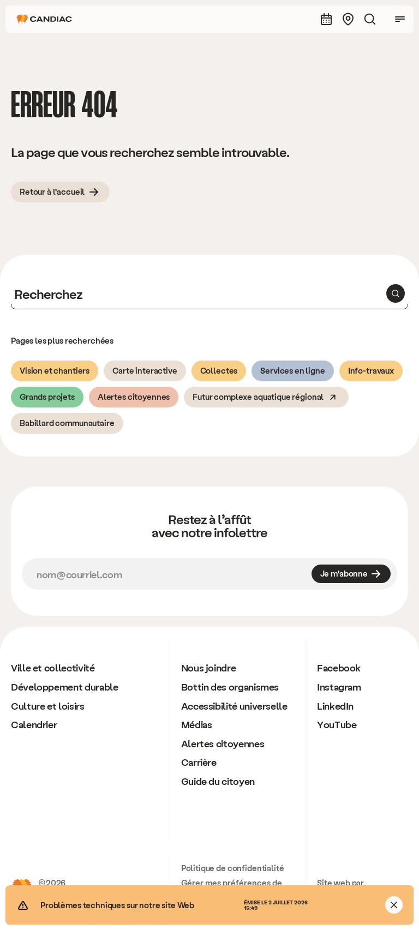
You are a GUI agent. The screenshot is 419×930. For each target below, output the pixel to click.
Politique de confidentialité (232, 867)
